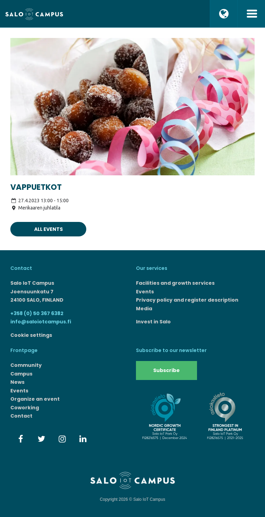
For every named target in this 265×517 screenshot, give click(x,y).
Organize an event (35, 399)
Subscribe (166, 370)
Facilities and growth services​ (175, 283)
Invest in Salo (153, 321)
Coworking (24, 407)
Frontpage (24, 350)
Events (145, 291)
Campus (21, 373)
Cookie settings (31, 335)
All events (48, 229)
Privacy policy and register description (187, 299)
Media (144, 308)
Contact (21, 415)
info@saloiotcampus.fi (40, 321)
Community (26, 365)
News (17, 382)
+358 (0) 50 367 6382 (36, 313)
